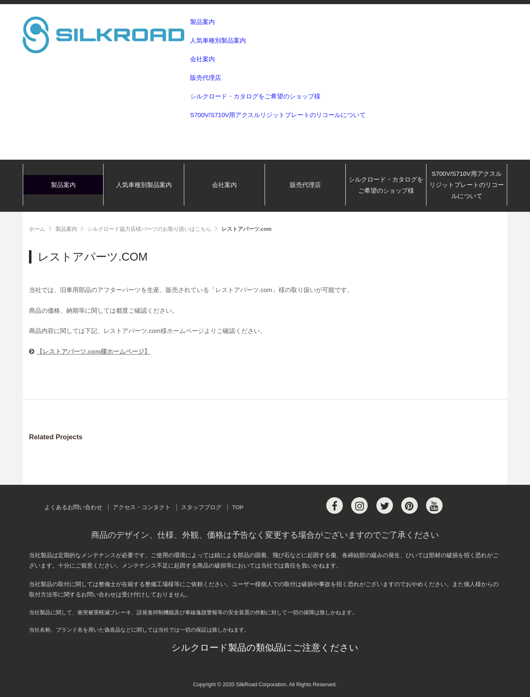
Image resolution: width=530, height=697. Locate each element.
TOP (237, 507)
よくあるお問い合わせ (73, 507)
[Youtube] (434, 505)
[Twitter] (385, 505)
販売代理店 (205, 77)
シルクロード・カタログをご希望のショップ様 (255, 96)
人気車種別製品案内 (218, 40)
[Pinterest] (409, 505)
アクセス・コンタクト (142, 507)
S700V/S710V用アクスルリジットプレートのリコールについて (278, 114)
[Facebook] (334, 505)
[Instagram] (359, 505)
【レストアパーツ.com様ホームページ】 (93, 351)
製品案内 (202, 21)
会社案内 (202, 58)
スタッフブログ (201, 507)
